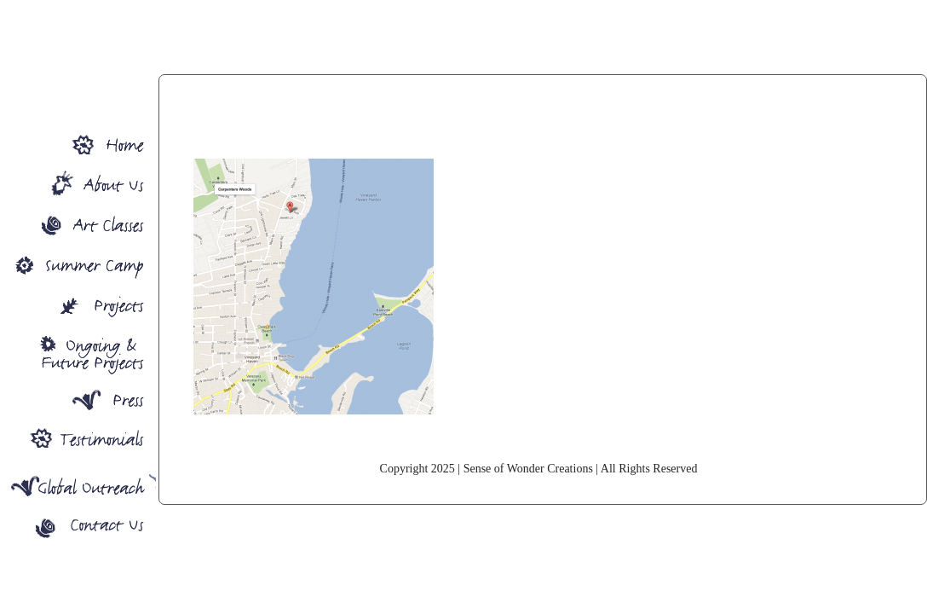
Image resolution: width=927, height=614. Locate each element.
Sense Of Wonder (78, 138)
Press (78, 401)
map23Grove (538, 134)
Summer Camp (78, 263)
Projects (78, 305)
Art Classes (78, 221)
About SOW (78, 179)
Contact (78, 531)
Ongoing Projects (78, 353)
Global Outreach (78, 485)
